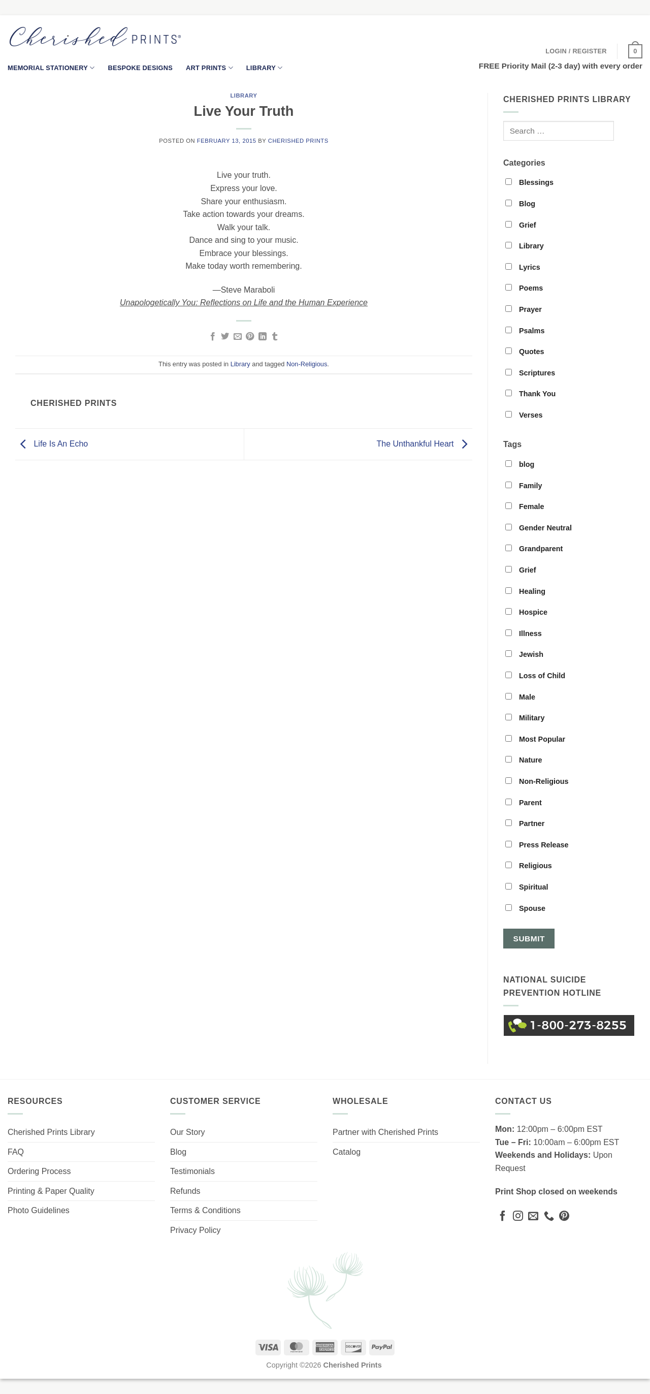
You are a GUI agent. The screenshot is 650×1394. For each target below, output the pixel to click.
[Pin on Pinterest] (250, 336)
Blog (520, 204)
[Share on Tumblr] (275, 336)
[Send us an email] (533, 1216)
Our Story (187, 1132)
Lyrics (522, 267)
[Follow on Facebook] (503, 1216)
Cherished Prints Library (51, 1132)
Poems (524, 288)
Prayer (523, 309)
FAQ (16, 1152)
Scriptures (530, 373)
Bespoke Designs (140, 68)
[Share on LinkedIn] (262, 336)
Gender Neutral (538, 528)
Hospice (526, 612)
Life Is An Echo (51, 443)
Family (523, 486)
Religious (528, 866)
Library (264, 68)
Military (524, 718)
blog (519, 464)
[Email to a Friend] (238, 336)
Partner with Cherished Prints (385, 1132)
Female (524, 506)
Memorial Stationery (51, 68)
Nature (523, 760)
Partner (524, 823)
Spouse (525, 908)
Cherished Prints (298, 141)
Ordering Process (39, 1171)
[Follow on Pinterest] (564, 1216)
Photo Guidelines (39, 1210)
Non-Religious (306, 364)
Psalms (524, 331)
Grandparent (534, 549)
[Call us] (549, 1216)
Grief (520, 225)
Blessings (529, 182)
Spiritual (526, 887)
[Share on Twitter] (225, 336)
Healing (525, 591)
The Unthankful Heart (424, 443)
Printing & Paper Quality (51, 1191)
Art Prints (209, 68)
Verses (523, 415)
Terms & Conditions (205, 1210)
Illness (523, 633)
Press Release (537, 845)
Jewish (524, 654)
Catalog (347, 1152)
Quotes (524, 351)
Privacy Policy (195, 1230)
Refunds (185, 1191)
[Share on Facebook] (213, 336)
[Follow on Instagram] (518, 1216)
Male (520, 697)
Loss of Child (535, 676)
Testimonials (192, 1171)
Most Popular (535, 739)
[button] (576, 51)
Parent (523, 803)
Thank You (530, 394)
